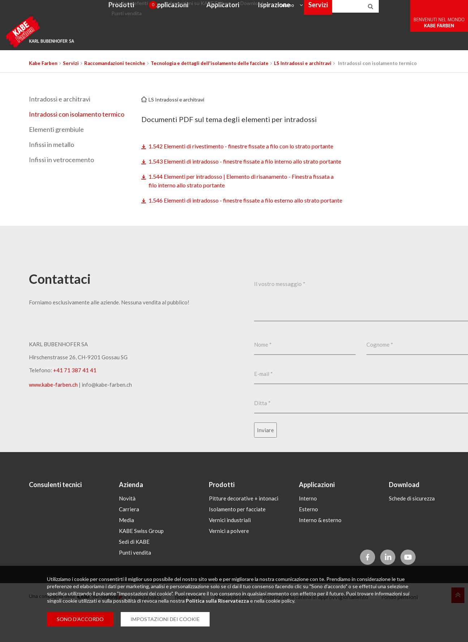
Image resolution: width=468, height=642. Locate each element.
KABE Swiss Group (141, 563)
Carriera (129, 542)
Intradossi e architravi (59, 99)
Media (126, 553)
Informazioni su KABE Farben (228, 8)
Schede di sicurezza (412, 531)
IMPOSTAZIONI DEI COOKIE (165, 619)
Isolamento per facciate (237, 542)
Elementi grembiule (56, 129)
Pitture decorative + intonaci (243, 531)
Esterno (308, 542)
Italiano (312, 8)
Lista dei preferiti (163, 9)
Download (280, 8)
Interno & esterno (320, 553)
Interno (308, 531)
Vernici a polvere (229, 563)
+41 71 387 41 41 (74, 405)
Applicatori (250, 45)
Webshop (388, 45)
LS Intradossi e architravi (176, 99)
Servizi (346, 45)
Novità (127, 531)
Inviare (265, 465)
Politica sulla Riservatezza (217, 601)
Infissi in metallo (51, 144)
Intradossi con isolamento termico (76, 114)
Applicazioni (198, 45)
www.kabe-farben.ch (53, 419)
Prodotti (149, 45)
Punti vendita (152, 22)
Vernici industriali (230, 553)
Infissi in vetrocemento (61, 160)
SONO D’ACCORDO (80, 619)
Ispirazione (301, 45)
